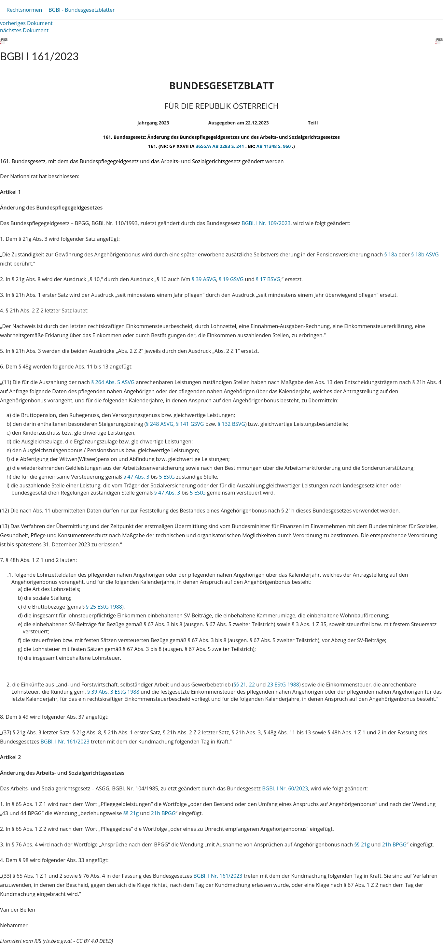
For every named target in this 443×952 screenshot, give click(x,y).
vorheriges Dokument (26, 23)
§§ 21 (240, 684)
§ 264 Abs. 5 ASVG (112, 382)
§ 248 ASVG (159, 423)
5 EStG (167, 476)
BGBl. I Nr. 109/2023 (266, 223)
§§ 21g (131, 813)
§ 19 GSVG (231, 279)
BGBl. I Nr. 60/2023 (285, 788)
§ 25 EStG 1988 (104, 606)
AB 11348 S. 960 (274, 146)
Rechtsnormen (24, 9)
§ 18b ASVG (425, 254)
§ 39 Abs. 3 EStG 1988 (113, 691)
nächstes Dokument (24, 30)
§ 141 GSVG (190, 423)
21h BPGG (163, 813)
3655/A (204, 146)
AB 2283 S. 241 (228, 146)
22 (252, 684)
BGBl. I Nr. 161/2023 (65, 741)
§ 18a (390, 254)
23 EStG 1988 (283, 684)
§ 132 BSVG (231, 423)
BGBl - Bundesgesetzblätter (81, 9)
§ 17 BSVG (268, 279)
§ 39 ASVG (204, 279)
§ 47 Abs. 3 (136, 476)
